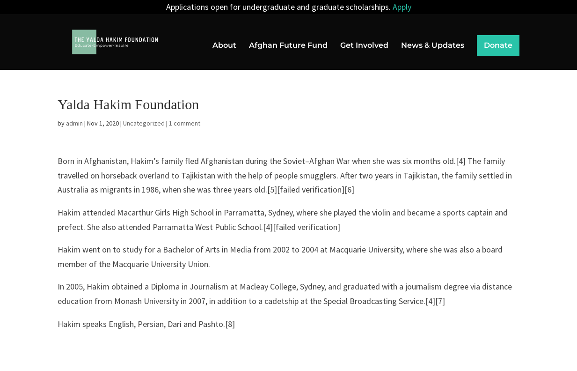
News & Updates (432, 46)
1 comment (184, 123)
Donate (498, 45)
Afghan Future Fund (288, 46)
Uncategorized (144, 123)
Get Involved (364, 46)
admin (74, 123)
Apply (402, 6)
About (224, 46)
